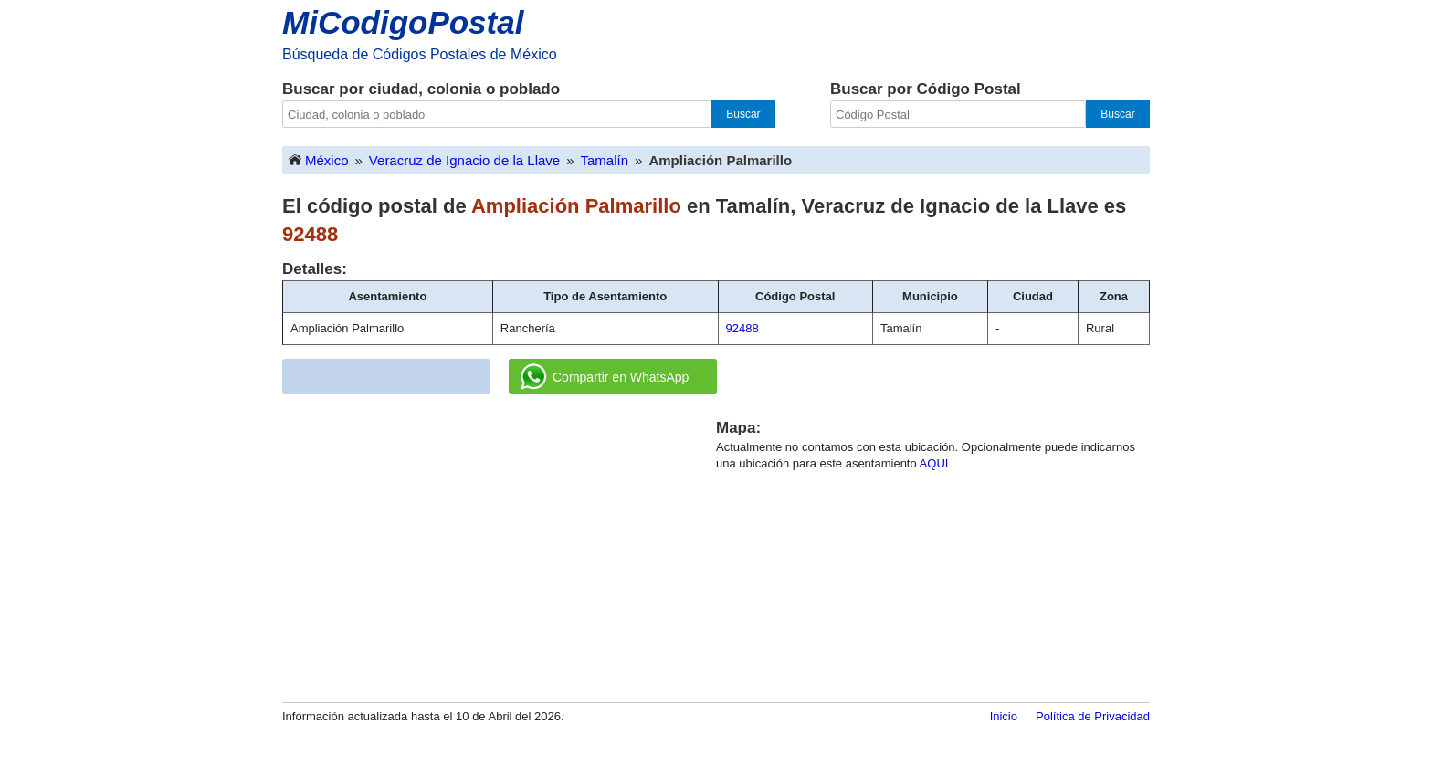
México (318, 159)
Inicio (1003, 716)
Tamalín (605, 160)
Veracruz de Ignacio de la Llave (464, 160)
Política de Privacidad (1093, 716)
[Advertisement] (499, 545)
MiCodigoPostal (402, 22)
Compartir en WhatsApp (605, 377)
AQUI (934, 463)
